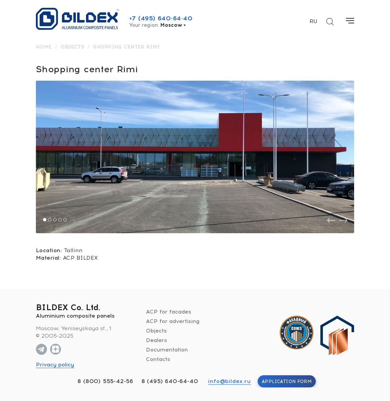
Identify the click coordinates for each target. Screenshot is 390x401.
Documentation (167, 349)
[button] (44, 219)
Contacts (158, 359)
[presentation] (331, 220)
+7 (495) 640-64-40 (161, 18)
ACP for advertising (172, 321)
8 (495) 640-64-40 (170, 381)
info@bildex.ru (229, 381)
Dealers (156, 340)
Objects (156, 330)
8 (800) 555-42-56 (105, 381)
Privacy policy (55, 364)
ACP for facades (168, 311)
